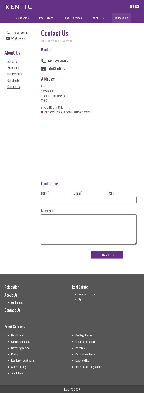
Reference (13, 67)
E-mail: (78, 192)
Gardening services (20, 348)
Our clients (13, 80)
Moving (15, 354)
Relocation (22, 18)
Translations (17, 373)
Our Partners (14, 73)
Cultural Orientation (21, 342)
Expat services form (85, 342)
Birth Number (17, 335)
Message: (47, 210)
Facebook (132, 6)
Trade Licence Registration (88, 367)
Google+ (137, 6)
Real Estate (46, 18)
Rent (81, 299)
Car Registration (83, 335)
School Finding (18, 367)
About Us (98, 18)
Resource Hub (82, 360)
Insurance (80, 348)
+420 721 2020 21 (58, 61)
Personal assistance (85, 354)
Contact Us (121, 18)
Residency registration (22, 360)
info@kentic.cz (18, 38)
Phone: (110, 193)
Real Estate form (87, 294)
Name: (45, 192)
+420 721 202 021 (20, 33)
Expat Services (73, 18)
